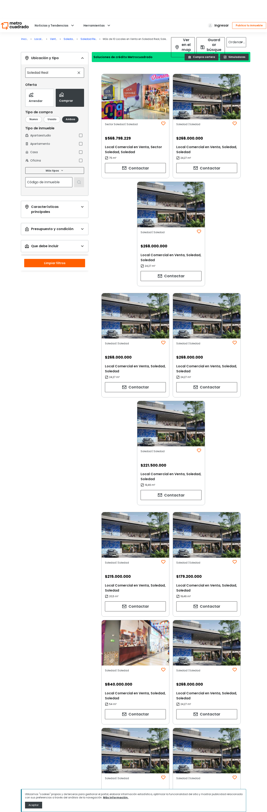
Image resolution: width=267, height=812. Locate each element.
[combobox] (50, 53)
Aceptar (34, 805)
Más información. (115, 797)
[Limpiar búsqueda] (79, 54)
